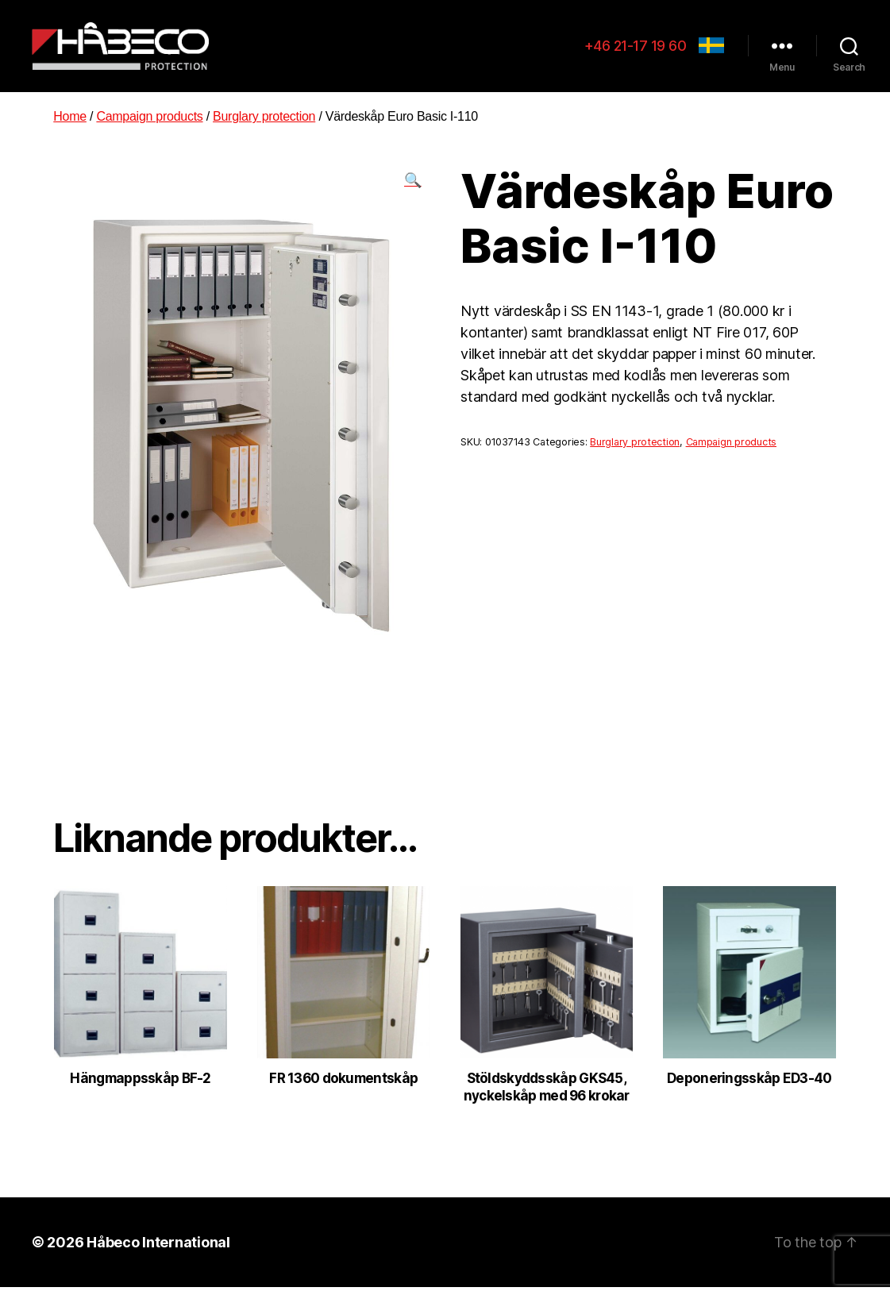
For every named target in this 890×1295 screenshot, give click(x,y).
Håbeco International (158, 1249)
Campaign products (149, 123)
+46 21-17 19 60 (635, 49)
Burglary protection (264, 123)
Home (70, 123)
